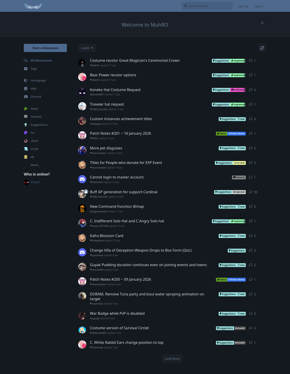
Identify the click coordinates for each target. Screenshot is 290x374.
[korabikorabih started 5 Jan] (82, 267)
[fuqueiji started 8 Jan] (82, 315)
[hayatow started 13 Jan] (82, 165)
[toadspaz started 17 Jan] (82, 121)
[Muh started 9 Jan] (82, 281)
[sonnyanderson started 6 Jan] (82, 62)
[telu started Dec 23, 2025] (82, 194)
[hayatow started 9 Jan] (82, 238)
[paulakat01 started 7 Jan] (82, 344)
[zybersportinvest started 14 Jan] (82, 179)
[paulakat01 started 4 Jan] (82, 77)
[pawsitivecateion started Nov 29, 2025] (82, 296)
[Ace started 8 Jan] (82, 106)
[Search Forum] (207, 6)
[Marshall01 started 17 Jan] (82, 92)
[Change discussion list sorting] (87, 48)
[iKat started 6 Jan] (82, 330)
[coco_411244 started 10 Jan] (82, 223)
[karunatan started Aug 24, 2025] (82, 150)
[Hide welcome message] (262, 23)
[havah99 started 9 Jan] (82, 252)
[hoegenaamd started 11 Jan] (82, 208)
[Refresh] (262, 48)
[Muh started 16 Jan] (82, 135)
